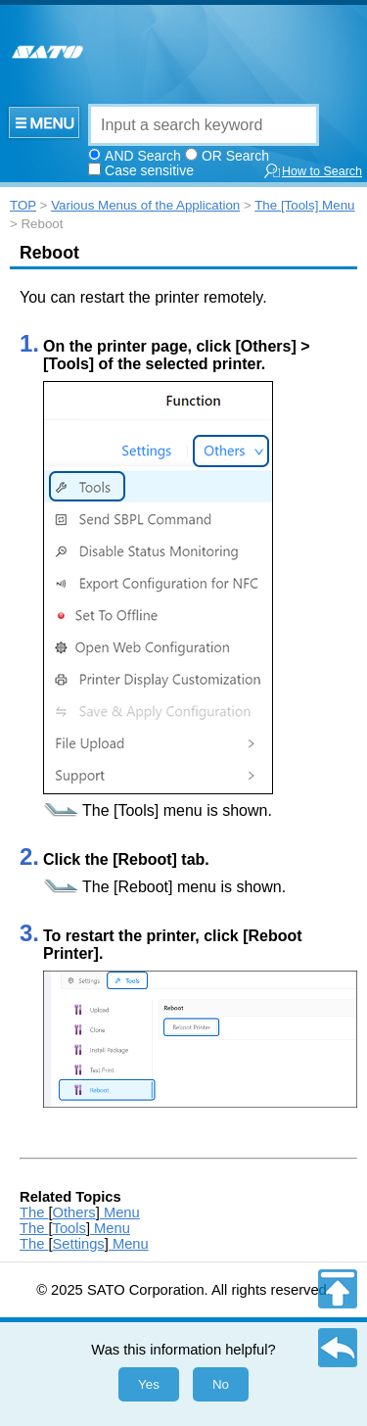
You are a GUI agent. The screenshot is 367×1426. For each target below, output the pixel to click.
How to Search (312, 171)
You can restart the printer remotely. (143, 297)
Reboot (49, 252)
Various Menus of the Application (145, 205)
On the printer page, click (139, 346)
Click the (78, 859)
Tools (69, 1228)
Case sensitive (149, 170)
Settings (79, 1244)
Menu (120, 1212)
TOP (23, 205)
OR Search (235, 156)
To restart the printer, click (143, 935)
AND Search (143, 156)
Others (74, 1212)
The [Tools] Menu (304, 205)
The (98, 810)
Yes (149, 1384)
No (220, 1384)
